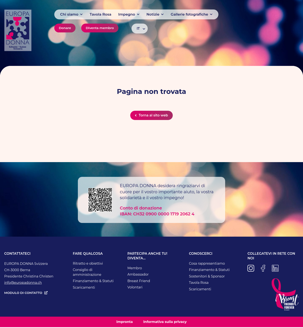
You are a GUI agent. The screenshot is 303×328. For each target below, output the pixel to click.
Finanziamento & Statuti (93, 282)
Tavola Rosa (199, 283)
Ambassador (138, 275)
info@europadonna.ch (23, 283)
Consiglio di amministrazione (87, 273)
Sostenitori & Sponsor (207, 277)
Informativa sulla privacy (165, 322)
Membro (134, 269)
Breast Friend (138, 282)
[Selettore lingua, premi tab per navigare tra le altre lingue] (140, 28)
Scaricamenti (84, 288)
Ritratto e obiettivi (88, 264)
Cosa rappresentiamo (207, 264)
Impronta (124, 322)
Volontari (134, 288)
